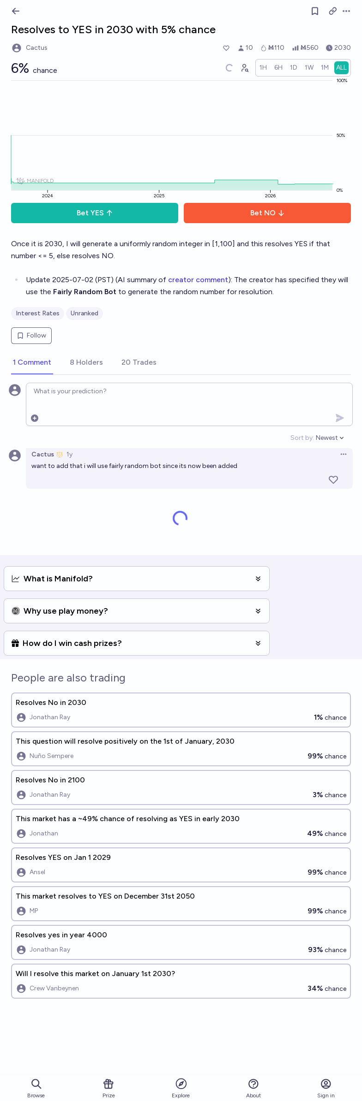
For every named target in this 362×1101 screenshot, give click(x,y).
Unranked (84, 313)
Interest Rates (38, 313)
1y (69, 454)
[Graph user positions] (244, 67)
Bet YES (95, 212)
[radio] (263, 67)
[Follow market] (315, 11)
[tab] (32, 362)
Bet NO (267, 212)
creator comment (198, 279)
